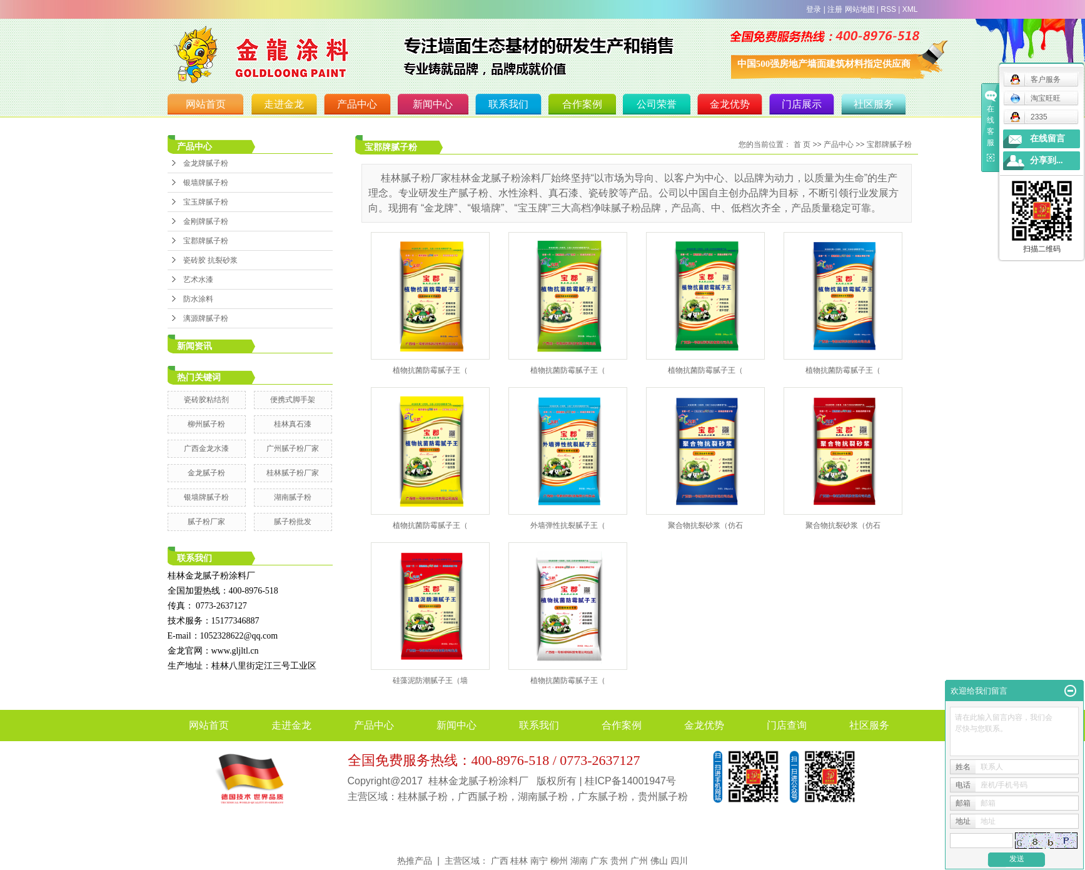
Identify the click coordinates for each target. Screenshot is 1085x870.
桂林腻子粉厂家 (292, 472)
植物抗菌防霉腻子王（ (430, 370)
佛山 (659, 861)
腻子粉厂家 (206, 521)
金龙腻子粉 (206, 472)
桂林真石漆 (292, 424)
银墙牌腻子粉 (205, 182)
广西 (499, 861)
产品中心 (357, 104)
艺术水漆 (198, 279)
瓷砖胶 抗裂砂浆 (210, 260)
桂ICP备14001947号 (630, 781)
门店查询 (787, 725)
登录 (813, 9)
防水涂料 (198, 299)
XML (910, 9)
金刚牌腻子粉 (205, 221)
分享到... (1046, 160)
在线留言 (1047, 138)
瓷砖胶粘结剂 (206, 399)
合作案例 (582, 104)
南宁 (539, 861)
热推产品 (414, 861)
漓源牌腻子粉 (205, 318)
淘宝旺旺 (1035, 98)
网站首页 (206, 104)
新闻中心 (433, 104)
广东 (599, 861)
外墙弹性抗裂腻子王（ (567, 525)
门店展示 (802, 104)
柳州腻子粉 (206, 424)
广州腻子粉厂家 (292, 448)
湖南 (579, 861)
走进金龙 (284, 104)
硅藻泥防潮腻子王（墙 (430, 680)
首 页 (802, 144)
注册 (834, 9)
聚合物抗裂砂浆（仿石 (705, 525)
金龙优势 (730, 104)
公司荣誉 (657, 104)
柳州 (559, 861)
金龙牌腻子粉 (205, 163)
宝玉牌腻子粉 (205, 202)
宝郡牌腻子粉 (205, 240)
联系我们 (508, 104)
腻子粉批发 (292, 521)
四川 (679, 861)
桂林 (519, 861)
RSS (888, 9)
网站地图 (860, 9)
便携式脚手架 (292, 399)
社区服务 (874, 104)
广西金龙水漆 (206, 448)
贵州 (619, 861)
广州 (639, 861)
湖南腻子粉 (292, 497)
